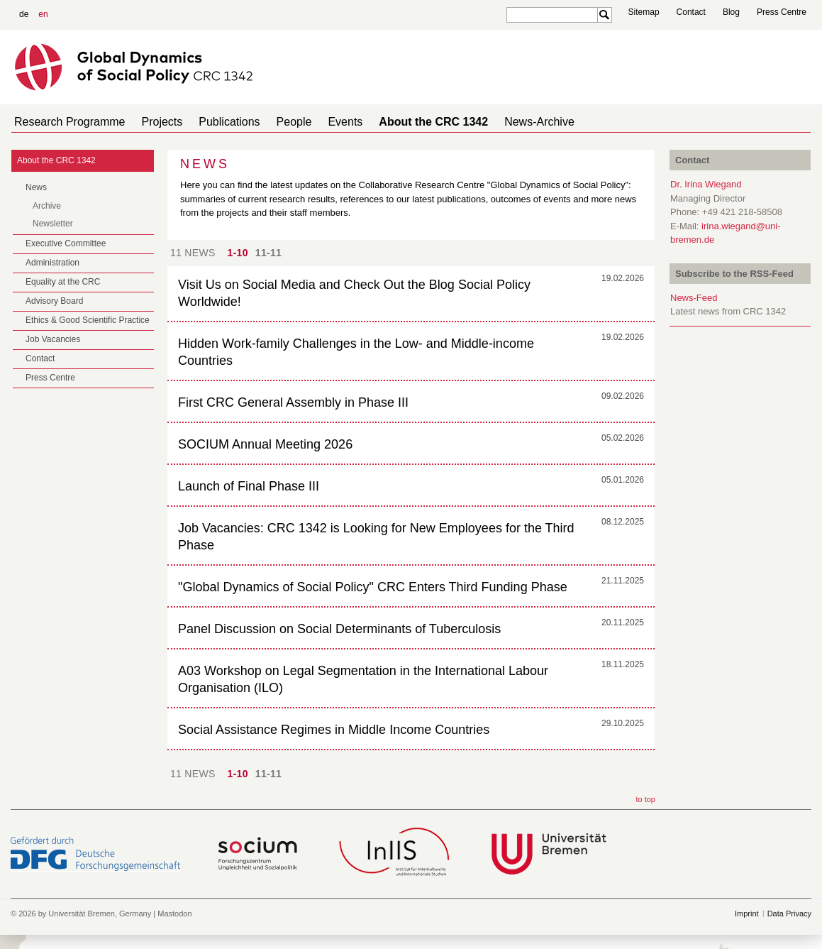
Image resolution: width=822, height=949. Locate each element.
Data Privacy (789, 913)
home (805, 121)
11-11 (268, 252)
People (274, 122)
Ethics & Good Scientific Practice (88, 320)
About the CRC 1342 (402, 122)
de (23, 14)
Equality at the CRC (63, 282)
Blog (731, 12)
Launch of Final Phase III (248, 486)
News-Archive (502, 122)
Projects (153, 122)
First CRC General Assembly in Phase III (293, 402)
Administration (52, 263)
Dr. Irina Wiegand (705, 184)
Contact (691, 12)
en (43, 14)
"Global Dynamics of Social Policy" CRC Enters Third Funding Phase (372, 587)
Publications (214, 122)
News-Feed (693, 297)
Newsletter (53, 224)
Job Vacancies (53, 339)
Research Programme (67, 122)
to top (645, 799)
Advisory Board (54, 301)
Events (319, 122)
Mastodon (174, 913)
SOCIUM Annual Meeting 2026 (265, 444)
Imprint (747, 913)
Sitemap (644, 12)
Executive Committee (66, 243)
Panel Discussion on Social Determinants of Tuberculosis (339, 629)
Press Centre (781, 12)
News (36, 187)
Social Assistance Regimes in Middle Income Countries (333, 730)
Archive (47, 206)
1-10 (238, 252)
